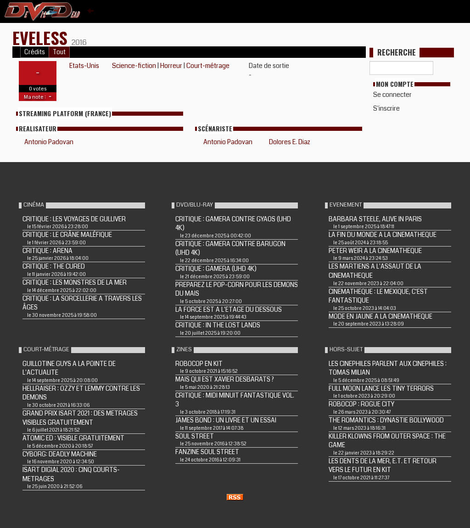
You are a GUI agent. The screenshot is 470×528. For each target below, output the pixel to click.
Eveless (42, 37)
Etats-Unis (84, 65)
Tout (59, 52)
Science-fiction (134, 65)
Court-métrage (207, 65)
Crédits (34, 52)
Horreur (171, 65)
